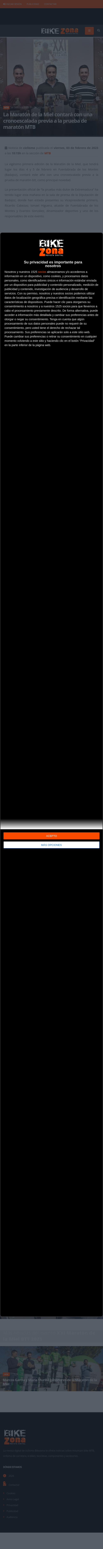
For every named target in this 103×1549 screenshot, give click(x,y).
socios (42, 271)
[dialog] (51, 774)
